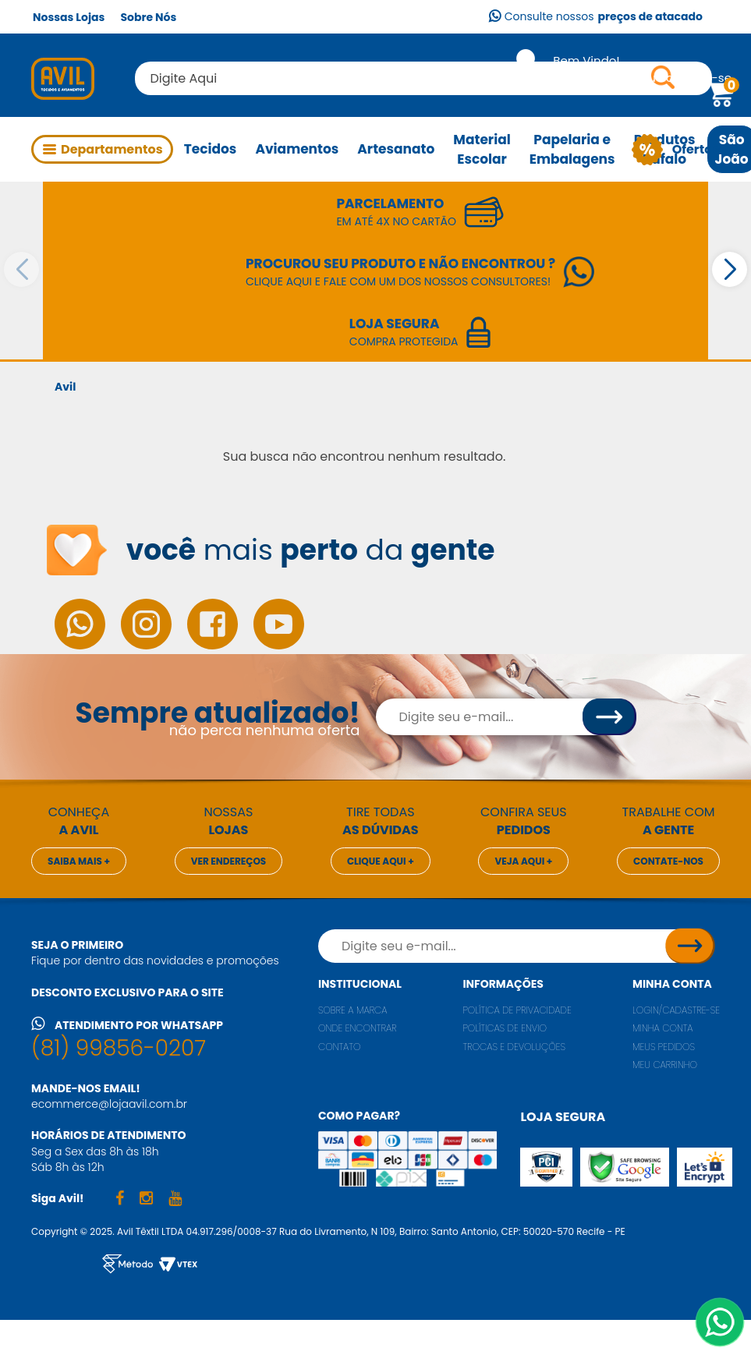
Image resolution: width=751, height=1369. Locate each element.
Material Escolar (481, 149)
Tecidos (210, 149)
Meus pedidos (663, 1046)
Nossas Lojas (69, 17)
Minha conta (672, 984)
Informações (502, 984)
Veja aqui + (523, 861)
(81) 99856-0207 (118, 1048)
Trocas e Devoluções (513, 1046)
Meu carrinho (664, 1064)
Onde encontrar (357, 1028)
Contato (339, 1046)
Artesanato (395, 149)
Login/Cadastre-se (676, 1010)
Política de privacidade (516, 1010)
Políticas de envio (504, 1028)
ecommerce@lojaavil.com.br (109, 1104)
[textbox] (423, 78)
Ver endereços (229, 861)
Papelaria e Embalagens (572, 149)
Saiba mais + (79, 861)
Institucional (360, 984)
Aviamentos (296, 149)
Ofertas (691, 150)
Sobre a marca (353, 1010)
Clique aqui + (380, 861)
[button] (729, 269)
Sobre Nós (148, 17)
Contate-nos (668, 861)
